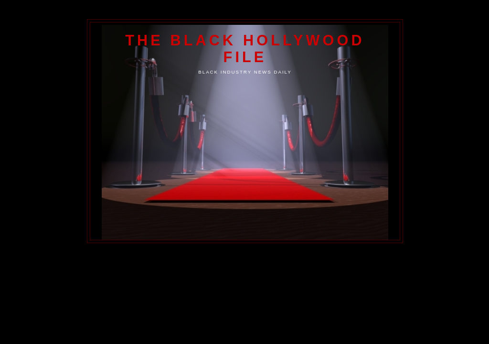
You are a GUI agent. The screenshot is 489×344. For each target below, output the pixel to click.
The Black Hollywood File (244, 48)
